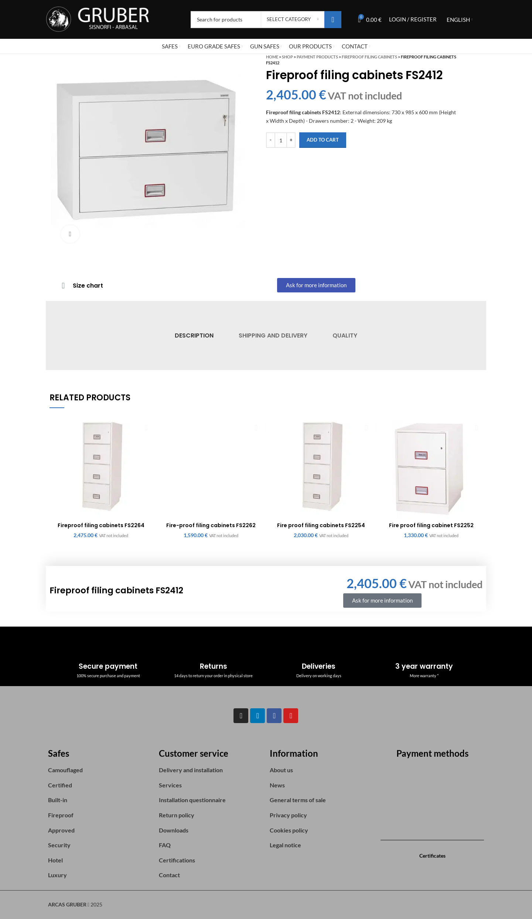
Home (272, 56)
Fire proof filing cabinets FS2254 (321, 525)
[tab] (193, 335)
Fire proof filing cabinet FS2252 (431, 525)
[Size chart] (63, 286)
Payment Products (317, 56)
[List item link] (99, 770)
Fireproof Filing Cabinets (369, 56)
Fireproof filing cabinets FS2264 (101, 525)
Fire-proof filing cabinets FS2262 (211, 525)
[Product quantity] (280, 140)
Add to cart (323, 140)
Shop (287, 56)
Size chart (88, 285)
